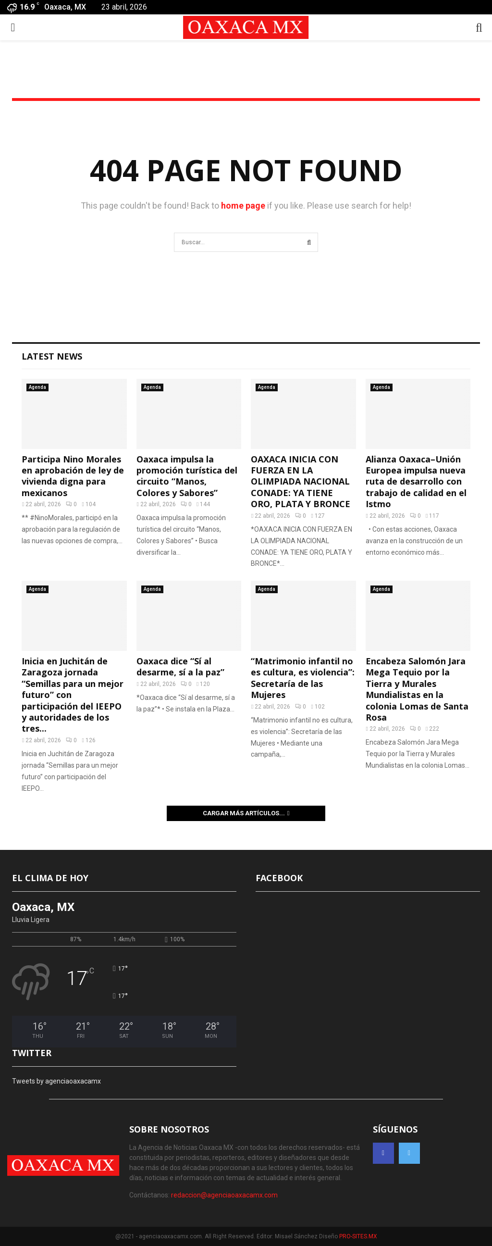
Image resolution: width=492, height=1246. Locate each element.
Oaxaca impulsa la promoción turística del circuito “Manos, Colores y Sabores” (186, 475)
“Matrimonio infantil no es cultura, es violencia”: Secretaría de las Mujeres (303, 677)
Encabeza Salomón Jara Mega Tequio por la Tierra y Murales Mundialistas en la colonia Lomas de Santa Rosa (417, 689)
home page (243, 205)
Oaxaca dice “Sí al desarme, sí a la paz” (180, 666)
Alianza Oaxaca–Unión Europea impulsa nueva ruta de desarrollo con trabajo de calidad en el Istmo (416, 481)
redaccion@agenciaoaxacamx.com (224, 1195)
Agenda (37, 387)
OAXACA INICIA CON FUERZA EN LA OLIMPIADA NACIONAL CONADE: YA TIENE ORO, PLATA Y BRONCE (300, 481)
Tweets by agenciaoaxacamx (56, 1081)
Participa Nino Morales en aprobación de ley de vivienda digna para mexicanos (73, 475)
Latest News (52, 356)
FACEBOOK (279, 878)
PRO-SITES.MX (358, 1236)
